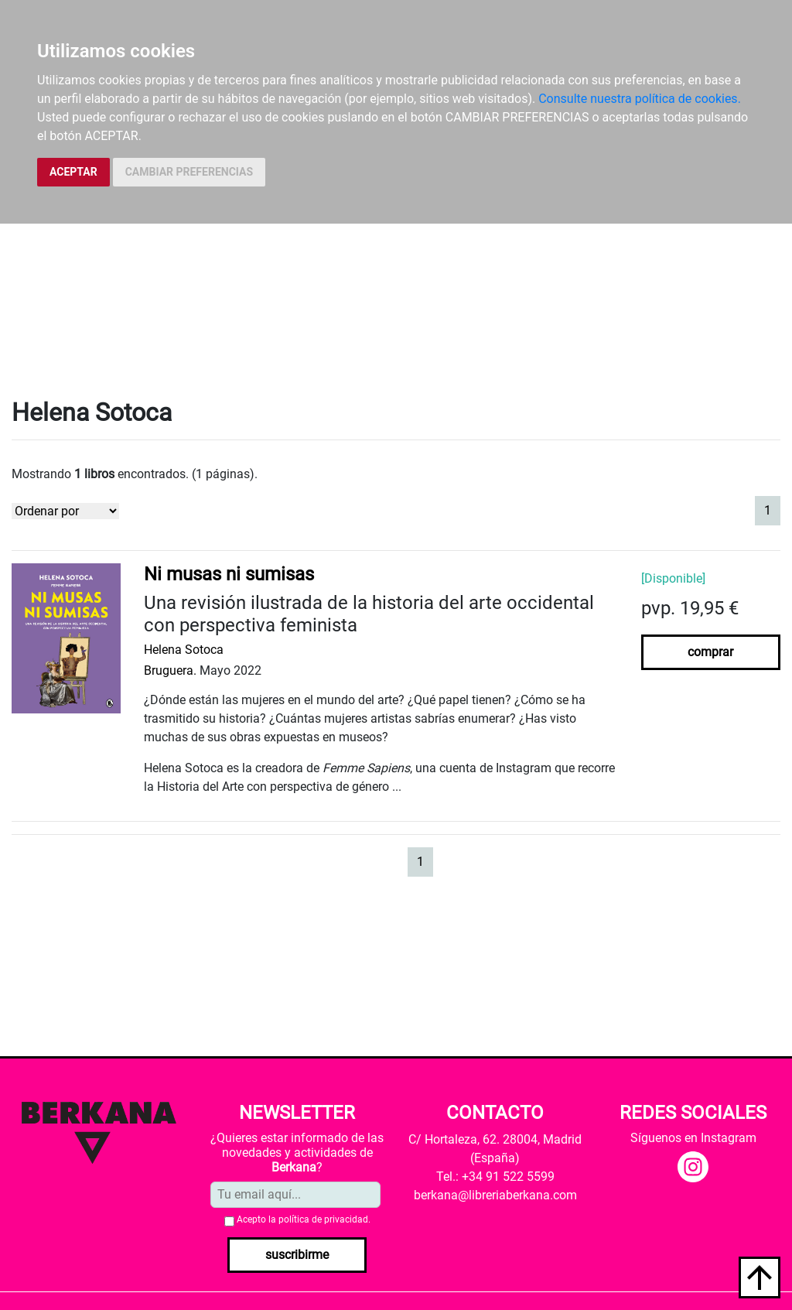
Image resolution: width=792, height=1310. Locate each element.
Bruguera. (170, 670)
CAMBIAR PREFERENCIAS (189, 172)
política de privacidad (323, 1219)
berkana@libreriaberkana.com (495, 1195)
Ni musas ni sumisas (229, 574)
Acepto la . (303, 1219)
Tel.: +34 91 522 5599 (495, 1176)
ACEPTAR (73, 172)
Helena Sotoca (184, 649)
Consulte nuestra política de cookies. (639, 98)
